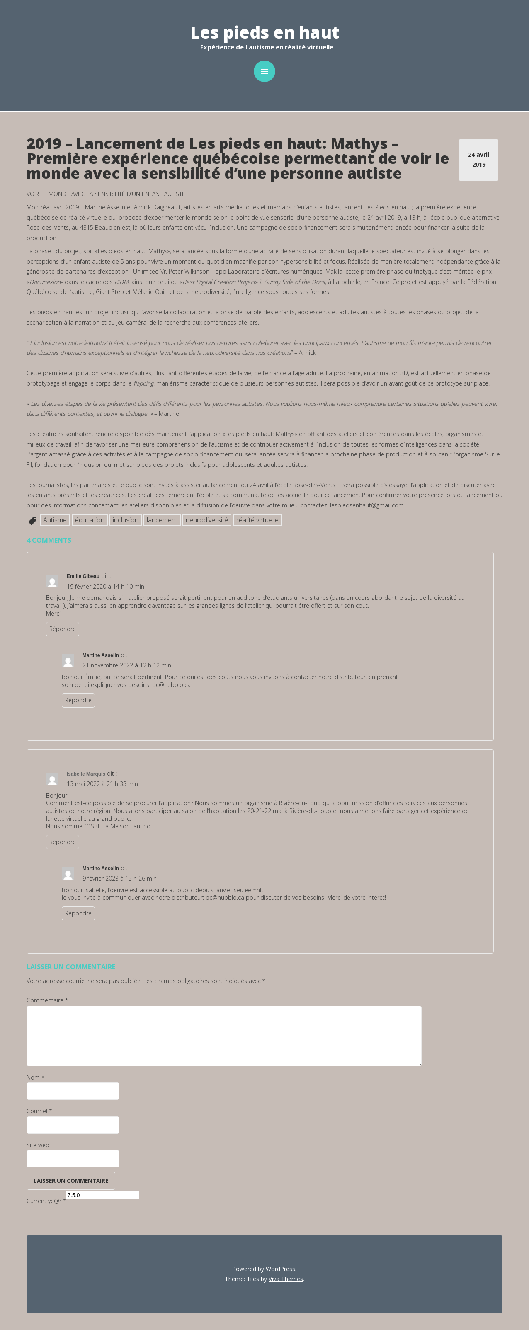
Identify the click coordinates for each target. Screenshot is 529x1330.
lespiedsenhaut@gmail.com (367, 505)
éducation (89, 519)
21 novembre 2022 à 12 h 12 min (127, 665)
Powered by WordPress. (264, 1269)
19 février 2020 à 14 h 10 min (105, 586)
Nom (35, 1077)
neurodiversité (207, 519)
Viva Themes (286, 1279)
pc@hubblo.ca (171, 685)
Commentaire (47, 1000)
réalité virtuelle (257, 519)
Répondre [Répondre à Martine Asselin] (78, 700)
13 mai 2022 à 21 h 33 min (102, 784)
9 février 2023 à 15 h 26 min (120, 878)
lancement (162, 519)
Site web (38, 1145)
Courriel (39, 1111)
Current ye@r (46, 1201)
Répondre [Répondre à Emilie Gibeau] (62, 629)
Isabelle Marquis (86, 774)
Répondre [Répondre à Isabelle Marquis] (62, 842)
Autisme (55, 519)
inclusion (125, 519)
